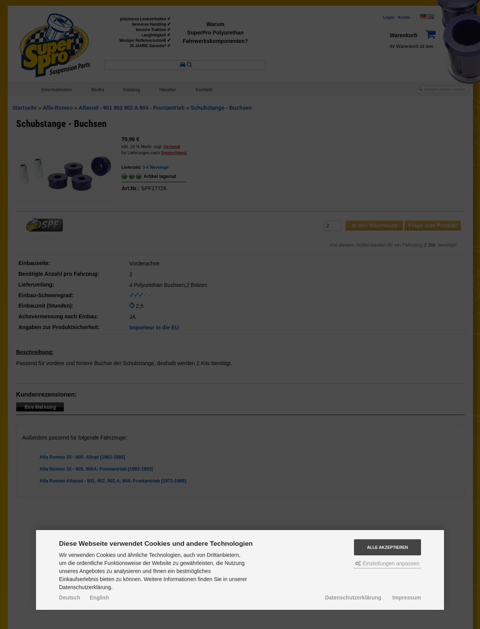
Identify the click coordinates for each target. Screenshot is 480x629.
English (99, 597)
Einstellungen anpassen (387, 563)
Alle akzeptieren (387, 547)
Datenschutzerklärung (353, 597)
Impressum (406, 597)
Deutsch (69, 597)
